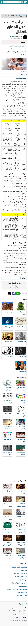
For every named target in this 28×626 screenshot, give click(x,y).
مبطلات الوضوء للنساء (21, 595)
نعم (16, 287)
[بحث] (20, 2)
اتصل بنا (25, 608)
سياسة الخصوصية (13, 611)
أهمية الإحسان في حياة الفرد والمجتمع (17, 589)
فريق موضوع (14, 614)
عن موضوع (14, 608)
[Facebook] (26, 604)
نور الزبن (11, 36)
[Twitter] (23, 604)
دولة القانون (24, 570)
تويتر (9, 293)
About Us (25, 614)
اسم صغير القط (23, 586)
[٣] (4, 180)
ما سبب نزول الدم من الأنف (20, 576)
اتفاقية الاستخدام (23, 611)
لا (11, 287)
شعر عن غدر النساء (22, 592)
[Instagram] (20, 604)
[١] (21, 97)
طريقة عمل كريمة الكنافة (20, 573)
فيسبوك (14, 293)
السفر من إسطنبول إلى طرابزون (19, 583)
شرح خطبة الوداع (22, 580)
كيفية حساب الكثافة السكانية (19, 567)
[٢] (13, 97)
